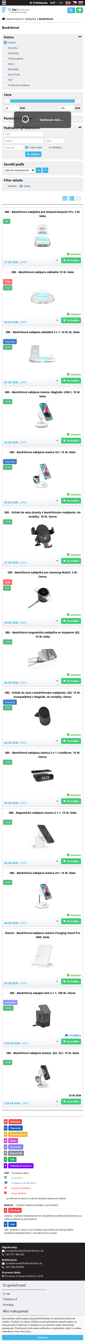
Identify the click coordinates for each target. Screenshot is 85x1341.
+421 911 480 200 (14, 1254)
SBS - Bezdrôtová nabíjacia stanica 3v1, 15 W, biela (42, 452)
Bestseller (13, 69)
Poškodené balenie (19, 85)
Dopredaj (13, 53)
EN (67, 3)
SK (80, 3)
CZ (73, 3)
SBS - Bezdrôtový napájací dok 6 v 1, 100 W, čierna (42, 993)
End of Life (14, 74)
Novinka (13, 48)
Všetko (12, 42)
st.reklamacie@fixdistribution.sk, (25, 1263)
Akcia (11, 64)
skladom (12, 186)
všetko (27, 186)
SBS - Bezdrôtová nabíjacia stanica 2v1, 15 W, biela (42, 873)
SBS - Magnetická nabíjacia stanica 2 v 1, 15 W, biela (42, 812)
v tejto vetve (35, 147)
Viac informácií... (23, 1331)
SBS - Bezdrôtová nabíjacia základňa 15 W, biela (42, 272)
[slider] (7, 101)
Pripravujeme (15, 58)
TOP (10, 80)
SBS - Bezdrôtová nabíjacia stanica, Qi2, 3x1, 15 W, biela (42, 1053)
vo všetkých (55, 147)
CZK (61, 2)
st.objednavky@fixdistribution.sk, (25, 1250)
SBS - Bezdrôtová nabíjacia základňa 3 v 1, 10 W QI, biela (42, 332)
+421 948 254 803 (14, 1267)
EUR (52, 2)
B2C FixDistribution (19, 10)
